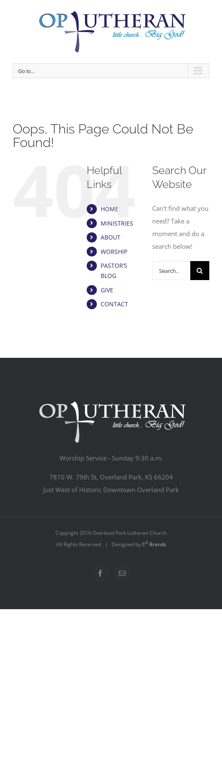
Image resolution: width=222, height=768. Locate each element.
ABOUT (111, 237)
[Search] (199, 270)
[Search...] (171, 270)
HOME (109, 209)
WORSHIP (114, 252)
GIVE (107, 290)
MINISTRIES (117, 223)
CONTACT (114, 304)
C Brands (154, 544)
